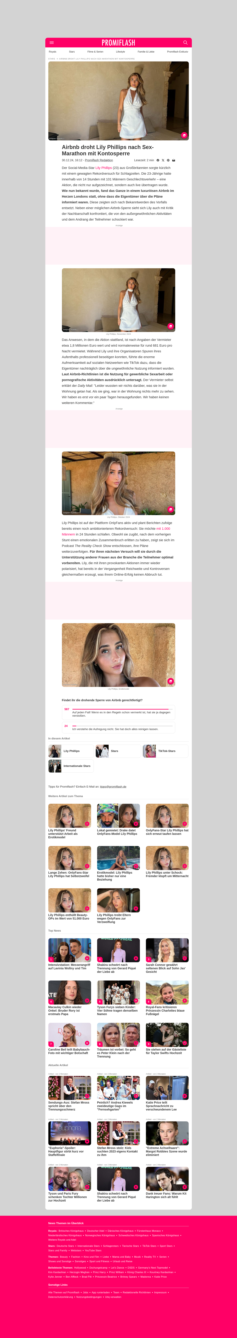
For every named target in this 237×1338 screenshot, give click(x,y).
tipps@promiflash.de (113, 786)
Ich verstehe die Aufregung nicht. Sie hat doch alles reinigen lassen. (115, 729)
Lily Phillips (103, 168)
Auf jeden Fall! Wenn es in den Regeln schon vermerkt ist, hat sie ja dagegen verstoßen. (121, 714)
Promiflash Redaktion (99, 160)
